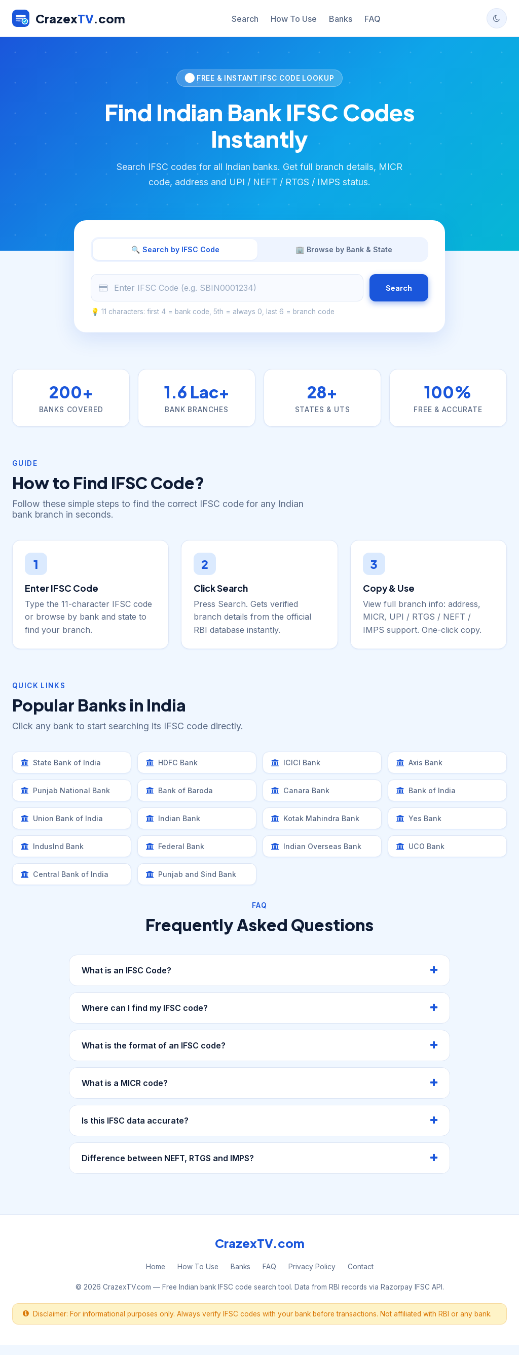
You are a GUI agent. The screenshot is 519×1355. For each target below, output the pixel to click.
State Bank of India (63, 766)
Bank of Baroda (182, 795)
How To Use (294, 19)
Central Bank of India (67, 883)
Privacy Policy (312, 1277)
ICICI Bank (297, 766)
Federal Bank (177, 854)
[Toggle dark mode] (497, 18)
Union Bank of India (64, 825)
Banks (340, 19)
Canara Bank (302, 795)
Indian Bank (174, 825)
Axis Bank (422, 766)
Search (245, 19)
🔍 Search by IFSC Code (175, 250)
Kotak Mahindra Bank (318, 825)
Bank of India (427, 795)
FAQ (372, 19)
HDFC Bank (174, 766)
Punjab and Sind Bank (193, 883)
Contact (361, 1277)
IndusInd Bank (54, 854)
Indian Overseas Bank (319, 854)
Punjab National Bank (68, 795)
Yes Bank (420, 825)
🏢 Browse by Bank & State (344, 250)
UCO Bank (422, 854)
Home (155, 1277)
